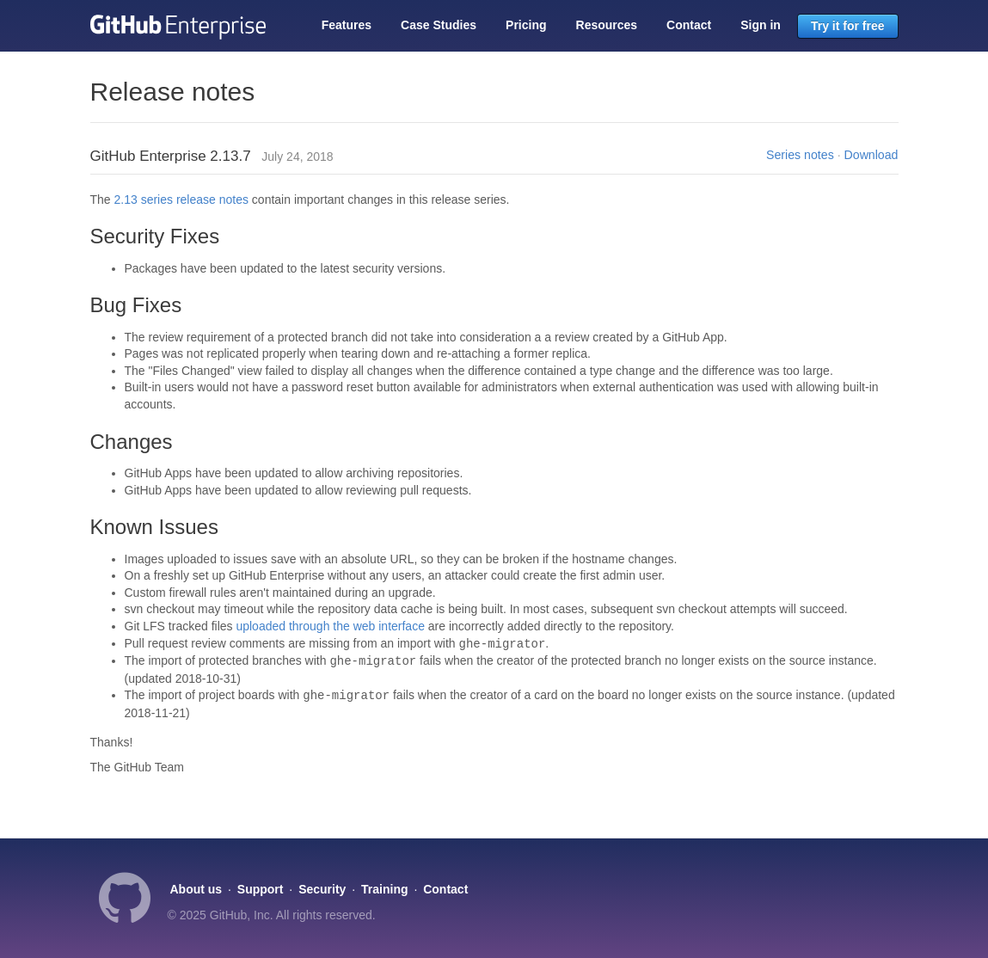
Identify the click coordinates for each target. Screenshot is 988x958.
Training (384, 889)
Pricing (526, 25)
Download (871, 155)
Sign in (760, 25)
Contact (688, 25)
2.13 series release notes (181, 199)
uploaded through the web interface (330, 626)
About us (196, 889)
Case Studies (438, 25)
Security (322, 889)
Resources (607, 25)
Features (346, 25)
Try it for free (848, 26)
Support (260, 889)
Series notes (800, 155)
